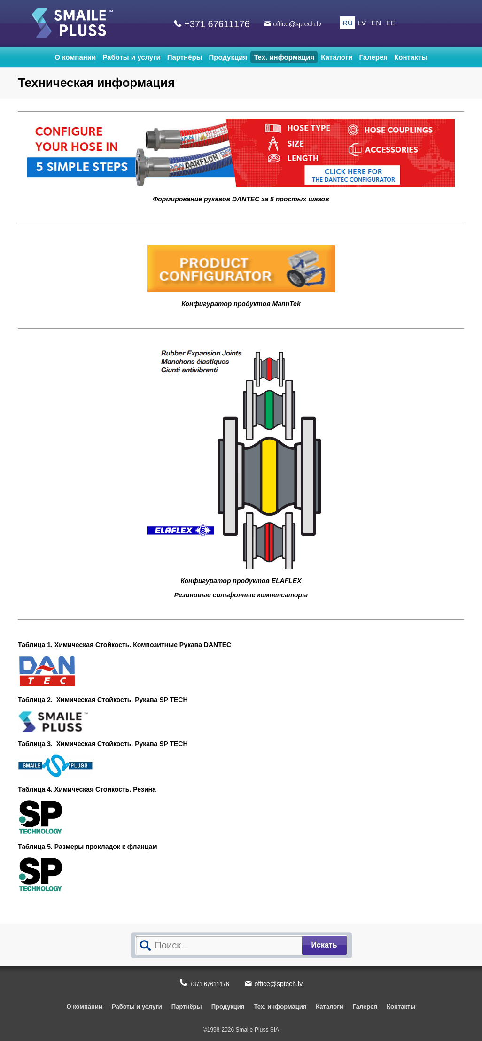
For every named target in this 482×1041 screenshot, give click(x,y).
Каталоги (336, 57)
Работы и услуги (131, 57)
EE (391, 23)
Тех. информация (284, 57)
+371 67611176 (217, 24)
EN (376, 23)
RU (347, 23)
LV (362, 23)
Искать (324, 945)
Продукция (228, 57)
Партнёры (184, 57)
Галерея (373, 57)
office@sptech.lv (297, 24)
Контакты (411, 57)
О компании (75, 57)
